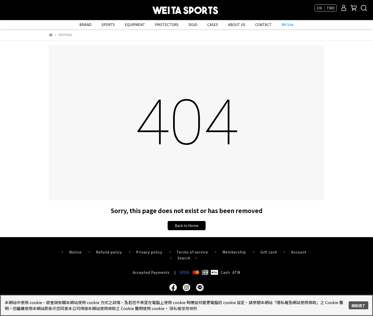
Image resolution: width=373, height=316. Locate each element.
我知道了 (358, 305)
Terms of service (192, 252)
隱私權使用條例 (183, 308)
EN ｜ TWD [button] (326, 8)
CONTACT (263, 24)
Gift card (268, 252)
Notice (75, 252)
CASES (212, 24)
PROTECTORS (167, 24)
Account (299, 252)
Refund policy (109, 252)
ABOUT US (236, 24)
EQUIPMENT (135, 24)
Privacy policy (149, 252)
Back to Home (186, 225)
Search (184, 257)
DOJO (192, 24)
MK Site (287, 24)
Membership (234, 252)
